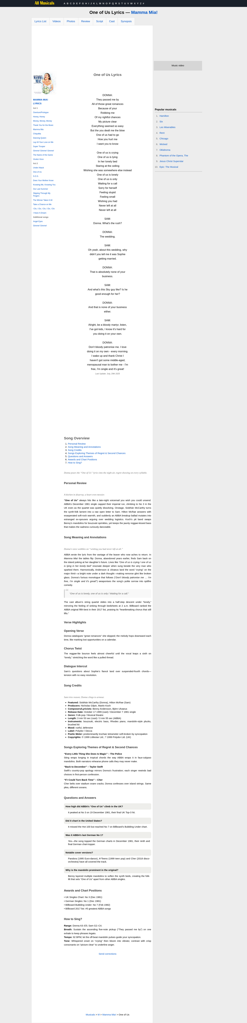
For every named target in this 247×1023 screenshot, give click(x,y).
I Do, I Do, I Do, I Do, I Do (44, 209)
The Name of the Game (43, 155)
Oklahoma (165, 150)
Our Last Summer (40, 189)
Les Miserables (167, 127)
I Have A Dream (39, 213)
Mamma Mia (38, 129)
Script (99, 21)
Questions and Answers (80, 456)
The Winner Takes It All (42, 200)
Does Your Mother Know (43, 180)
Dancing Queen (39, 138)
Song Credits (75, 450)
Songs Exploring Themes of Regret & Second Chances (97, 453)
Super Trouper (39, 146)
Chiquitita (37, 134)
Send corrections (108, 953)
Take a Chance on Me (42, 204)
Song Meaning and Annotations (84, 447)
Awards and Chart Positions (82, 459)
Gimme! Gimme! (40, 226)
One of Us (37, 172)
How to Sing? (75, 462)
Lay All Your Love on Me (43, 142)
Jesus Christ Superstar (172, 161)
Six (161, 121)
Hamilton (164, 115)
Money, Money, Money (42, 121)
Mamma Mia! (144, 12)
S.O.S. (36, 176)
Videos (56, 21)
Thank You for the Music (43, 125)
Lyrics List (40, 21)
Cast (112, 21)
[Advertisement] (92, 49)
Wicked (163, 144)
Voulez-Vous (38, 159)
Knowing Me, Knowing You (44, 185)
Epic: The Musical (169, 167)
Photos (71, 21)
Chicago (164, 138)
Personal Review (77, 443)
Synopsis (126, 21)
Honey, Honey (39, 117)
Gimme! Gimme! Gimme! (43, 151)
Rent (162, 132)
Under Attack (38, 168)
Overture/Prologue (41, 112)
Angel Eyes (38, 221)
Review (85, 21)
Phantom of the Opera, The (174, 155)
